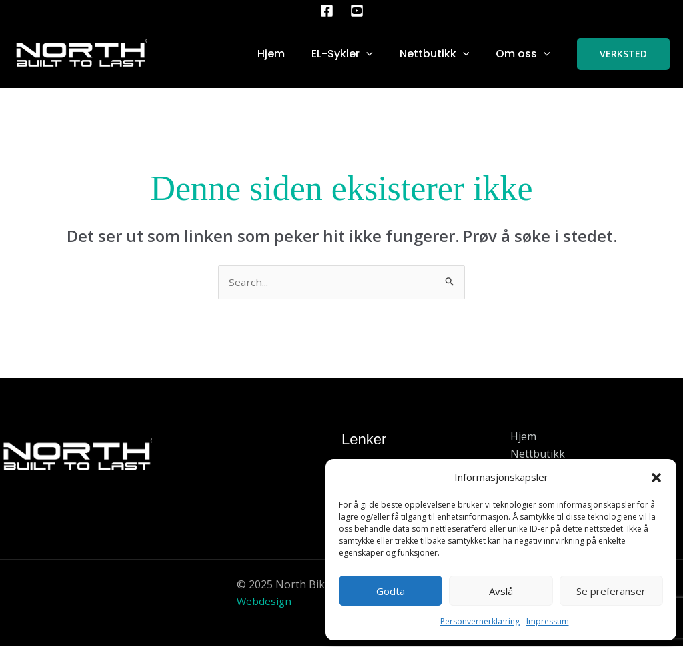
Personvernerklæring (480, 621)
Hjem (271, 53)
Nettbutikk (435, 53)
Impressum (547, 621)
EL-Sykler (342, 53)
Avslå (501, 591)
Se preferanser (611, 591)
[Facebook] (326, 10)
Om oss (523, 53)
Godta (390, 591)
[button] (656, 477)
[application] (366, 53)
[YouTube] (357, 10)
